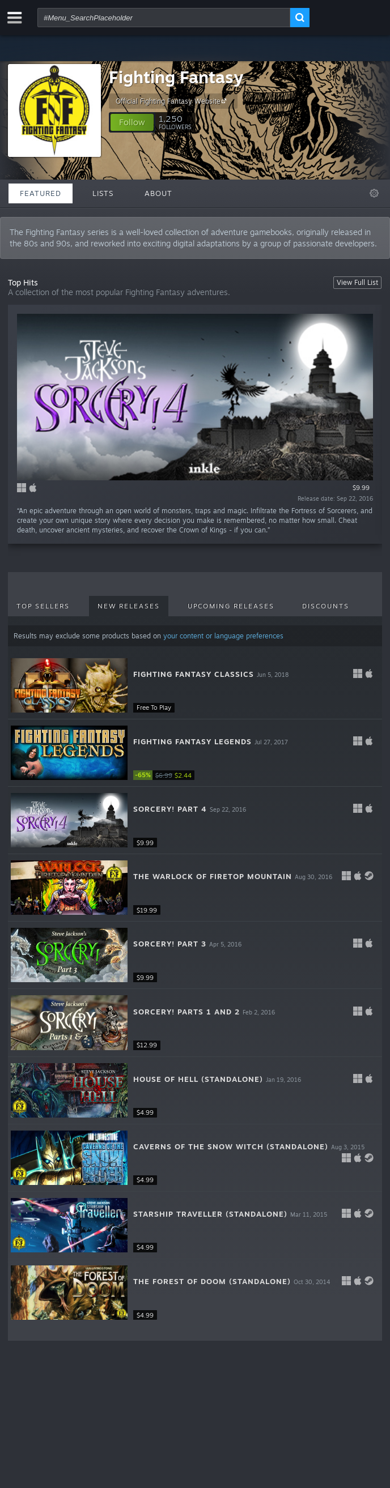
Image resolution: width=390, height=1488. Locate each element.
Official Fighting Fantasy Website (173, 100)
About (158, 193)
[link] (167, 775)
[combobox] (163, 17)
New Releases (129, 606)
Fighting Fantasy (176, 76)
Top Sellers (43, 606)
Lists (102, 193)
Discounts (325, 606)
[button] (132, 122)
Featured (40, 193)
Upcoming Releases (231, 606)
